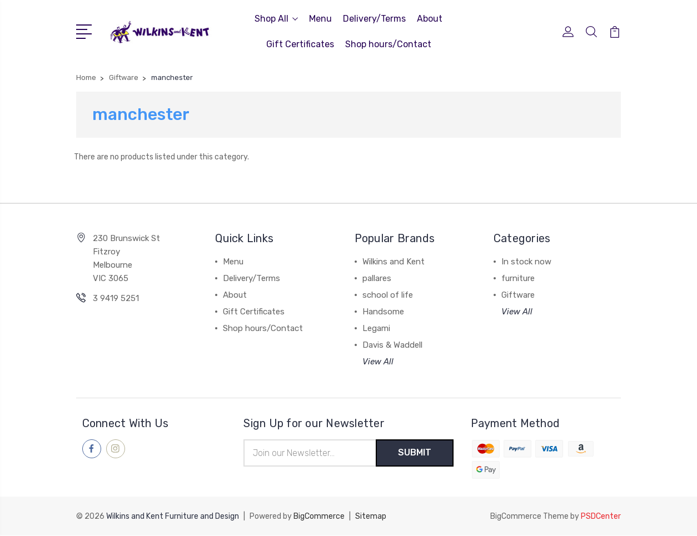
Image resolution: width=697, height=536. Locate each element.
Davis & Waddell (392, 345)
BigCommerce (319, 517)
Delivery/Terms (374, 18)
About (429, 18)
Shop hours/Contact (388, 44)
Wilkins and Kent (393, 262)
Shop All (276, 18)
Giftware (518, 295)
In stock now (526, 262)
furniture (518, 278)
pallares (376, 278)
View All (378, 362)
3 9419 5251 (116, 298)
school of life (387, 295)
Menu (320, 18)
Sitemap (370, 517)
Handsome (383, 312)
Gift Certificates (300, 44)
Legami (376, 328)
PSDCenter (601, 517)
